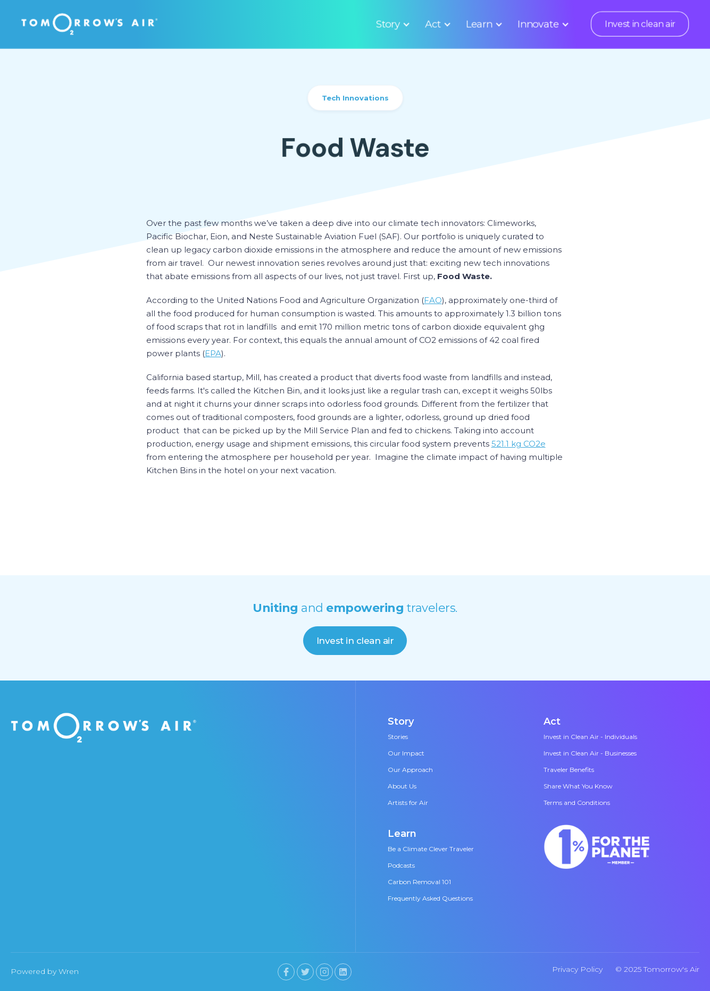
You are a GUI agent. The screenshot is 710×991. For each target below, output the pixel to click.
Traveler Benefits (569, 770)
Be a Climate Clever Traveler (431, 849)
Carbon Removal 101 (419, 882)
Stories (398, 737)
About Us (402, 786)
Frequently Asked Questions (430, 898)
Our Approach (410, 770)
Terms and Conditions (577, 803)
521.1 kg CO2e (518, 444)
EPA (213, 353)
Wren (69, 971)
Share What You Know (578, 786)
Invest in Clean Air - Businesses (590, 753)
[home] (89, 24)
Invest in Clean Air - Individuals (590, 737)
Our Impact (406, 753)
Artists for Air (408, 803)
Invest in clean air (640, 24)
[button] (391, 23)
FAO (433, 300)
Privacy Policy (577, 969)
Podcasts (401, 865)
